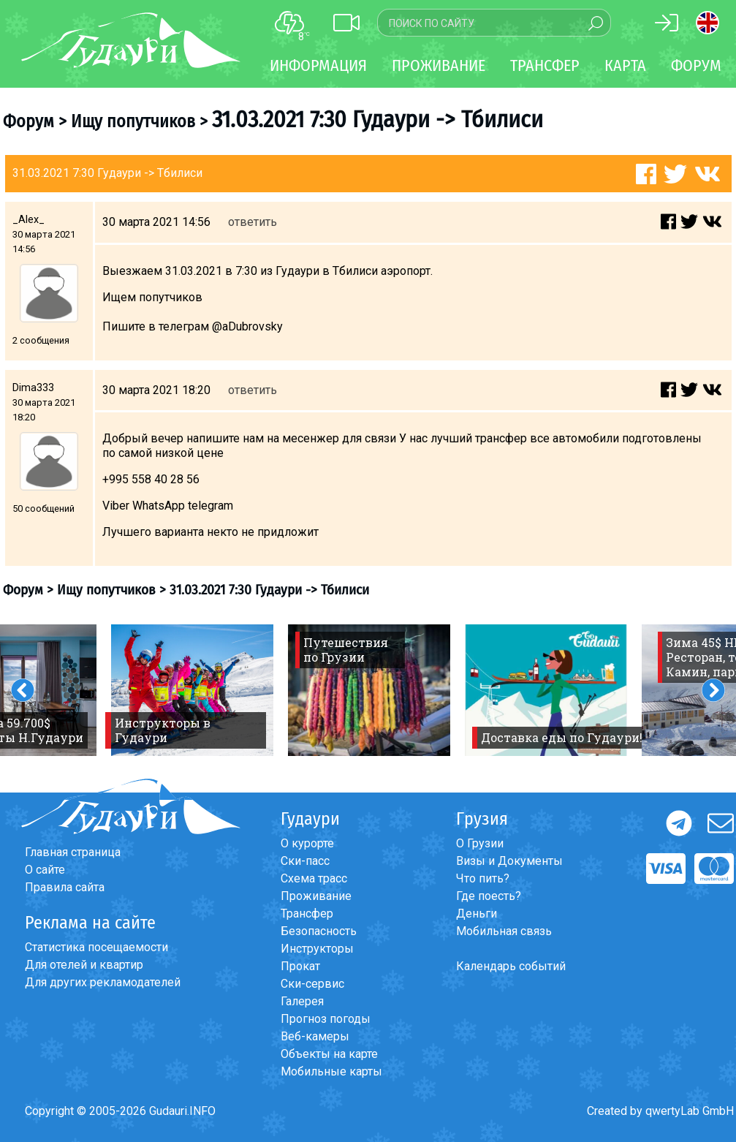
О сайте (45, 870)
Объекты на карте (329, 1054)
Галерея (302, 1001)
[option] (192, 690)
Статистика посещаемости (96, 947)
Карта (625, 65)
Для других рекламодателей (103, 982)
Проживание (316, 896)
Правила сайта (65, 887)
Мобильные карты (331, 1071)
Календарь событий (511, 966)
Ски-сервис (312, 984)
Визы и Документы (509, 861)
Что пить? (482, 878)
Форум (696, 65)
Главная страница (73, 852)
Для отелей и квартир (84, 965)
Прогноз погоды (326, 1019)
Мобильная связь (504, 931)
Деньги (476, 913)
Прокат (300, 966)
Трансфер (307, 913)
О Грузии (480, 843)
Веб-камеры (315, 1036)
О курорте (307, 843)
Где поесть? (488, 896)
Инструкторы (317, 949)
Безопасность (319, 931)
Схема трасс (314, 878)
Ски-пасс (305, 861)
